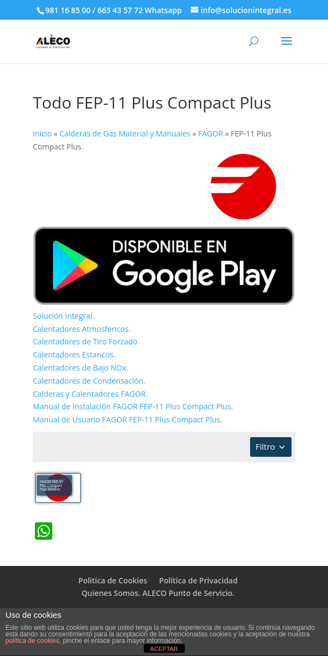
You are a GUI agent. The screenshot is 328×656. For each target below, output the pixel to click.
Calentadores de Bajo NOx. (80, 367)
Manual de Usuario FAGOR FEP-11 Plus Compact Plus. (127, 419)
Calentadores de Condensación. (89, 380)
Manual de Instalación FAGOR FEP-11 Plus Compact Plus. (133, 406)
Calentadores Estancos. (74, 354)
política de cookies (32, 641)
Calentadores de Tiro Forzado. (86, 341)
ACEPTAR (164, 649)
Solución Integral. (63, 316)
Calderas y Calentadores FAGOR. (90, 394)
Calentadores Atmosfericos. (81, 329)
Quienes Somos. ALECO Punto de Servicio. (158, 593)
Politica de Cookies (112, 580)
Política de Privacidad (198, 580)
